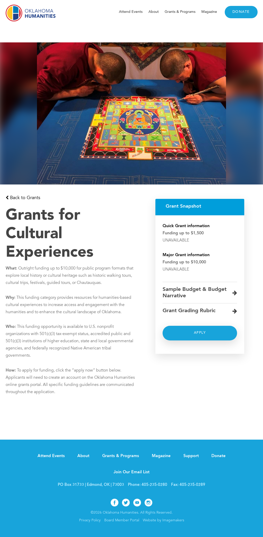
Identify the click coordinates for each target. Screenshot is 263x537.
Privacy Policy (90, 520)
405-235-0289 (192, 485)
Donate (241, 12)
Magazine (209, 12)
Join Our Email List (131, 472)
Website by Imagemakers (163, 520)
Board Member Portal (121, 520)
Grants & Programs (180, 12)
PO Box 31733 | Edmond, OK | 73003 (91, 485)
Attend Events (131, 12)
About (153, 12)
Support (191, 456)
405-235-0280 (154, 485)
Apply (200, 333)
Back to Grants (25, 198)
